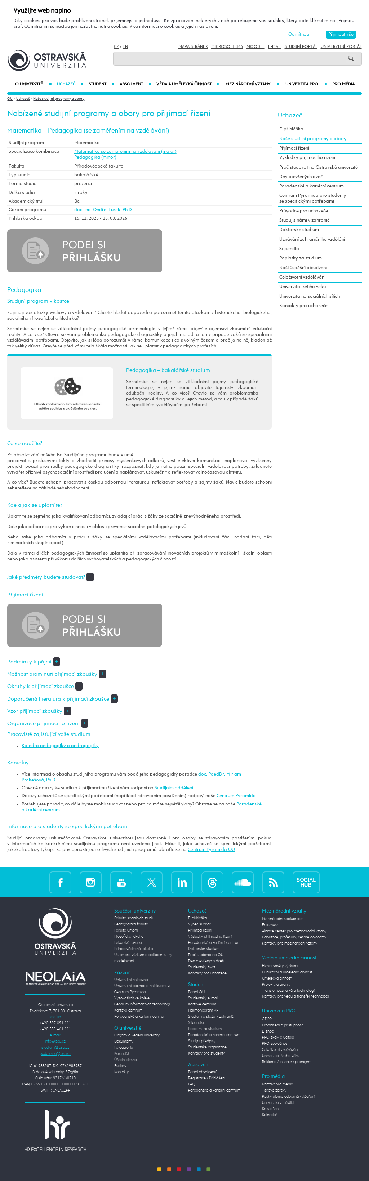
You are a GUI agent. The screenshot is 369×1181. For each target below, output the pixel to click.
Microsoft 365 (227, 47)
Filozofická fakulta (128, 936)
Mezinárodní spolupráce (282, 919)
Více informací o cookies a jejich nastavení (173, 26)
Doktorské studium (299, 229)
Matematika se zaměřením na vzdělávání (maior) (125, 151)
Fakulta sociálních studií (133, 918)
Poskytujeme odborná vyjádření (288, 1097)
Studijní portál (301, 47)
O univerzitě (33, 84)
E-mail (274, 47)
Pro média (343, 84)
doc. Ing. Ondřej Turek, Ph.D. (103, 210)
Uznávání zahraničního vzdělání (312, 239)
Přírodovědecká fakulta (133, 949)
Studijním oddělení (174, 788)
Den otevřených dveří (206, 961)
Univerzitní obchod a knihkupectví (142, 986)
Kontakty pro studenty (206, 1053)
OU (10, 99)
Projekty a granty (276, 984)
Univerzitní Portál (341, 47)
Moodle (255, 47)
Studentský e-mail (203, 998)
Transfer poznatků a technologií (288, 991)
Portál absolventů (202, 1072)
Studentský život (201, 967)
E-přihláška (291, 129)
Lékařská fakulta (128, 943)
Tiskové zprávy (274, 1090)
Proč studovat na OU (205, 955)
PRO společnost (275, 1044)
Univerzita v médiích (278, 1103)
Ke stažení (270, 1109)
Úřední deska (125, 1060)
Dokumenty (123, 1041)
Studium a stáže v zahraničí (211, 1016)
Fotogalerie (123, 1047)
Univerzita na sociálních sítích (309, 296)
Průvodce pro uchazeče (303, 211)
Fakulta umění (126, 930)
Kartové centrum (128, 1010)
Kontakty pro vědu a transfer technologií (295, 996)
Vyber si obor (199, 924)
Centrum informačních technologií (142, 1004)
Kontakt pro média (277, 1084)
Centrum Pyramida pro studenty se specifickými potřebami (312, 198)
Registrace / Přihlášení (206, 1078)
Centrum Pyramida (236, 796)
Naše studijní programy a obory (58, 99)
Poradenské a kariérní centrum (311, 186)
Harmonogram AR (203, 1010)
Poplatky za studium (300, 258)
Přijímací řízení (294, 148)
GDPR (267, 1019)
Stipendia (289, 249)
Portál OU (196, 992)
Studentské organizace (207, 1047)
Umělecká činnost (277, 978)
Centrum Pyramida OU (211, 849)
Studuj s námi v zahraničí (304, 220)
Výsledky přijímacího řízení (307, 157)
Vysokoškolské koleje (132, 998)
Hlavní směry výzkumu (280, 966)
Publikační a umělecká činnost (287, 972)
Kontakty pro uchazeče (303, 305)
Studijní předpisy (201, 1041)
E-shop (268, 1031)
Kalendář (121, 1054)
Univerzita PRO (306, 84)
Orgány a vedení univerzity (137, 1035)
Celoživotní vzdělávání (302, 277)
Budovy (120, 1066)
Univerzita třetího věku (302, 286)
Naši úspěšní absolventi (303, 268)
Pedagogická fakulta (131, 924)
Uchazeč (70, 84)
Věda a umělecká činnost (187, 84)
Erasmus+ (270, 925)
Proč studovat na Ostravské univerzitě (318, 167)
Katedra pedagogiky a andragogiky (60, 745)
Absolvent (135, 84)
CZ (116, 47)
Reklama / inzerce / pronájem (286, 1062)
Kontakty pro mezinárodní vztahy (289, 943)
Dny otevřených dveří (301, 176)
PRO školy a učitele (278, 1037)
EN (125, 47)
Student (101, 84)
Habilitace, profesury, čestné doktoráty (294, 937)
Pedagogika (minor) (95, 157)
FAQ (191, 1084)
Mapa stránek (193, 47)
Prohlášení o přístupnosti (282, 1025)
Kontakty (121, 1072)
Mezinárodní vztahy (252, 84)
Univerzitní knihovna (131, 980)
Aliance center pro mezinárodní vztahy (294, 931)
